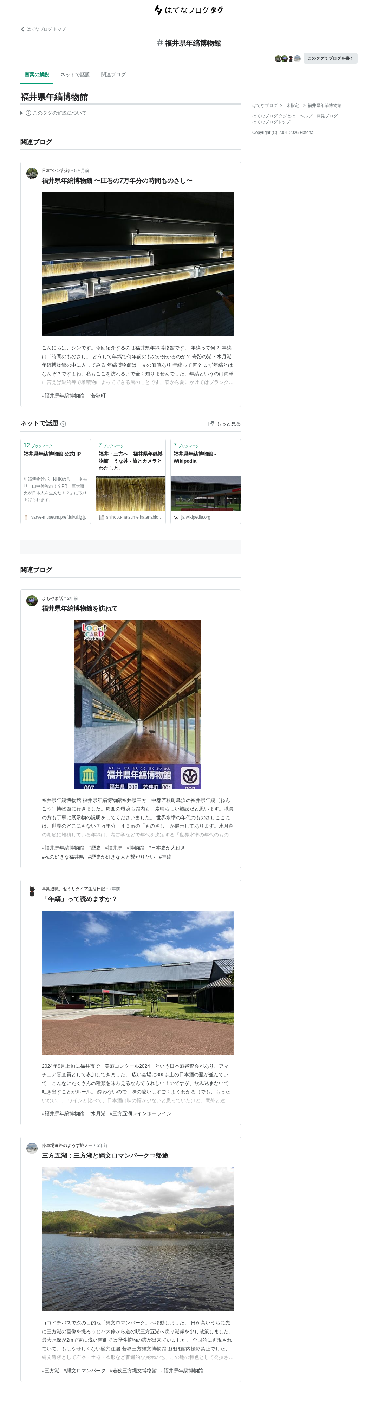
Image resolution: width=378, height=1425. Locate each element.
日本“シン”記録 (56, 170)
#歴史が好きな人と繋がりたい (121, 857)
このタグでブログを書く (330, 58)
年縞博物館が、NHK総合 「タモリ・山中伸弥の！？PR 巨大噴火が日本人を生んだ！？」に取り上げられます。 (55, 489)
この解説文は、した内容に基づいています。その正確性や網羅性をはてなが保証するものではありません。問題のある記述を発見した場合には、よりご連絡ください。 (53, 114)
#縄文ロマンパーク (85, 1370)
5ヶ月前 (81, 170)
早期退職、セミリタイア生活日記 (73, 888)
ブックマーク (38, 445)
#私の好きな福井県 (63, 857)
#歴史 (94, 847)
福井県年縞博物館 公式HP (52, 454)
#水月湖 (97, 1113)
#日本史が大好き (166, 847)
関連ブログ (113, 74)
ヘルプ (306, 116)
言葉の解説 (37, 74)
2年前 (72, 598)
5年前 (102, 1145)
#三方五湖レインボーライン (141, 1113)
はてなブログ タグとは (273, 116)
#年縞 (165, 857)
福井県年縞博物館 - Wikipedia (195, 457)
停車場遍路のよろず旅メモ (67, 1145)
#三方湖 (50, 1370)
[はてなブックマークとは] (63, 423)
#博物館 (135, 847)
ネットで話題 (75, 74)
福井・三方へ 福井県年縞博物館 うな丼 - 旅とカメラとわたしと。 (131, 460)
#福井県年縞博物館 (63, 395)
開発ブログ (327, 116)
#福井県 (114, 847)
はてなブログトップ (271, 122)
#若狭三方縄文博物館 (133, 1370)
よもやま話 (52, 598)
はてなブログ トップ (43, 29)
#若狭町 (97, 395)
